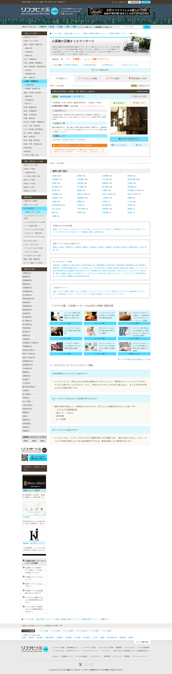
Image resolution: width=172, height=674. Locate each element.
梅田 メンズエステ (89, 291)
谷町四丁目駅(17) (28, 350)
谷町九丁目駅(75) (28, 357)
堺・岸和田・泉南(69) (31, 133)
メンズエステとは (58, 650)
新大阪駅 (55, 187)
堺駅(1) (25, 416)
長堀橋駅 (80, 198)
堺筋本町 (42, 27)
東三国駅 (105, 205)
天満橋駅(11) (27, 346)
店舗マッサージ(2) (59, 229)
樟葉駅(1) (25, 412)
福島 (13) (28, 55)
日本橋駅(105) (27, 291)
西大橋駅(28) (27, 324)
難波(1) (85, 247)
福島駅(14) (26, 335)
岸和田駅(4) (26, 423)
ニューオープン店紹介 (88, 647)
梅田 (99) (28, 48)
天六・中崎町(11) (30, 59)
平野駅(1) (25, 398)
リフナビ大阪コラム (85, 27)
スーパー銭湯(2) (82, 232)
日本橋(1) (93, 247)
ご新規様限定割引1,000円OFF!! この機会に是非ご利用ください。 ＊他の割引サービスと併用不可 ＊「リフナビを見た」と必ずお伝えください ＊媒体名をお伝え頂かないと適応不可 (79, 151)
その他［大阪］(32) (30, 155)
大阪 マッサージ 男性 (60, 291)
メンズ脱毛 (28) (30, 226)
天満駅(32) (26, 339)
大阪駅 (54, 176)
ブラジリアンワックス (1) (34, 237)
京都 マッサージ (76, 291)
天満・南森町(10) (30, 107)
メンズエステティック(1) (100, 229)
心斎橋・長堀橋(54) (30, 81)
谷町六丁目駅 (107, 194)
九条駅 (79, 205)
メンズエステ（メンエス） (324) (34, 217)
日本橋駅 (80, 179)
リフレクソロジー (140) (33, 248)
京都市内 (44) (29, 172)
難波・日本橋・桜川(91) (32, 93)
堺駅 (53, 212)
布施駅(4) (25, 431)
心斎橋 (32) (29, 85)
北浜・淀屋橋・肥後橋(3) (32, 63)
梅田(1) (55, 247)
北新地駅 (80, 183)
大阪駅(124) (26, 273)
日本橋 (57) (29, 100)
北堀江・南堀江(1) (66, 247)
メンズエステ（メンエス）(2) (78, 229)
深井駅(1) (25, 427)
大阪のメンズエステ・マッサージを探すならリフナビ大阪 (87, 670)
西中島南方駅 (57, 205)
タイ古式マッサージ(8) (32, 255)
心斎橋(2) (77, 247)
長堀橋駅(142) (27, 365)
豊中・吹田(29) (29, 137)
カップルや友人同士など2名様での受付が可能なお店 (109, 268)
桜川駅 (54, 190)
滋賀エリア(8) (28, 187)
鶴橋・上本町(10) (30, 115)
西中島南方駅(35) (28, 387)
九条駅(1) (25, 390)
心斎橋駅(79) (27, 288)
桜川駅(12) (26, 332)
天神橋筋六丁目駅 (134, 190)
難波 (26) (28, 96)
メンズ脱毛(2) (115, 229)
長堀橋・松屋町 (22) (32, 89)
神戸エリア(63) (29, 180)
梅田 (74, 27)
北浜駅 (130, 183)
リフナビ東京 (94, 631)
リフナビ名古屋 (81, 631)
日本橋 (59, 27)
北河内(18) (27, 148)
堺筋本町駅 (132, 179)
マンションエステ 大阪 (106, 291)
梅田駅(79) (26, 277)
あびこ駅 (55, 209)
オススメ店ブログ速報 (106, 647)
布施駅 (54, 216)
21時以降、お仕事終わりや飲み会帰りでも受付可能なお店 (74, 265)
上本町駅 (105, 198)
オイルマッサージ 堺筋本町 (126, 291)
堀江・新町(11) (29, 78)
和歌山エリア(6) (29, 191)
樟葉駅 (130, 209)
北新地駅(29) (27, 306)
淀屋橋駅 (105, 176)
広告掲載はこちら (129, 650)
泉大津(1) (116, 247)
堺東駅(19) (26, 420)
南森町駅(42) (27, 310)
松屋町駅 (55, 198)
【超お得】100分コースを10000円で (74, 139)
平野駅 (130, 205)
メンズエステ (28, 208)
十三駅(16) (26, 383)
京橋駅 (54, 201)
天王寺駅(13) (27, 295)
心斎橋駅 (55, 179)
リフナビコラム (129, 647)
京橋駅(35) (26, 376)
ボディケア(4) (69, 232)
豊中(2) (124, 247)
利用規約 (127, 656)
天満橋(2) (108, 247)
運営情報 (107, 656)
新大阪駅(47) (27, 317)
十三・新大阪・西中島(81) (33, 129)
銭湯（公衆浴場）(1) (96, 232)
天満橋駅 (55, 194)
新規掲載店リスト (73, 647)
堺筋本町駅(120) (28, 299)
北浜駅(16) (26, 313)
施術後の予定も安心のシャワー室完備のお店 (85, 271)
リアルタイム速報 (58, 647)
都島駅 (79, 201)
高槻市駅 (105, 209)
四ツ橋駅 (80, 187)
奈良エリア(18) (29, 184)
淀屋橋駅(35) (27, 280)
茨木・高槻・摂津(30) (31, 140)
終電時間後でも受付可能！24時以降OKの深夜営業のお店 (117, 265)
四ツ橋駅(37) (27, 321)
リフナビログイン (96, 656)
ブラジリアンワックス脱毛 (85, 294)
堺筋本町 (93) (29, 74)
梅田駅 (79, 176)
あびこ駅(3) (26, 401)
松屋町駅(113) (27, 361)
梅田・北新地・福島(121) (32, 44)
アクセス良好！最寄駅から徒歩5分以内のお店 (72, 276)
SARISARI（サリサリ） (69, 96)
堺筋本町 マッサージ (66, 294)
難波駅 (130, 176)
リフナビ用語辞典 (143, 647)
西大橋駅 (105, 187)
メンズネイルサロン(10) (130, 229)
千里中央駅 (81, 209)
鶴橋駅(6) (25, 372)
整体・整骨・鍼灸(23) (31, 259)
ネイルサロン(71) (30, 241)
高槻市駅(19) (27, 409)
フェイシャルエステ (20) (33, 229)
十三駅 (130, 201)
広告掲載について (67, 656)
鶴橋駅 (130, 198)
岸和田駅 (105, 212)
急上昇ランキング (73, 650)
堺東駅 (79, 212)
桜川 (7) (27, 104)
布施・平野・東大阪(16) (32, 144)
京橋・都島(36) (29, 118)
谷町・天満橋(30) (30, 111)
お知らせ (55, 656)
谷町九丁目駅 (132, 194)
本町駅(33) (26, 302)
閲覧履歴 (98, 27)
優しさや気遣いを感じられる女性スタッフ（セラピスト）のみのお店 (81, 273)
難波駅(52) (26, 284)
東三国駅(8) (26, 394)
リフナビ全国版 (28, 631)
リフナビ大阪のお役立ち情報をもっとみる (134, 359)
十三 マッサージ (119, 294)
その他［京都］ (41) (32, 176)
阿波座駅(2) (26, 328)
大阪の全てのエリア (31, 37)
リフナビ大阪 (43, 631)
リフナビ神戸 (55, 631)
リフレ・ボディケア (31, 244)
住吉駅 (104, 201)
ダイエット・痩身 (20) (33, 233)
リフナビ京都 (68, 631)
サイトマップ (117, 656)
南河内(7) (27, 151)
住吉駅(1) (25, 379)
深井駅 (130, 212)
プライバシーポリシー (139, 656)
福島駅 (79, 190)
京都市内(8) (133, 247)
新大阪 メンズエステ (104, 294)
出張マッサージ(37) (30, 41)
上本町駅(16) (27, 368)
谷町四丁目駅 (82, 194)
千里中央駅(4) (27, 405)
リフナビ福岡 (106, 631)
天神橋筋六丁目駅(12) (30, 343)
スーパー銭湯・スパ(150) (32, 263)
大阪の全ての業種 (30, 201)
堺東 (67, 27)
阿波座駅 (131, 187)
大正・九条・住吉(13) (31, 126)
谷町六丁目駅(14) (28, 354)
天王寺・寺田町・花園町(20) (34, 122)
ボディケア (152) (31, 252)
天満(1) (100, 247)
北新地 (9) (28, 52)
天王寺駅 (105, 179)
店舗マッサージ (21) (32, 212)
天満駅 (104, 190)
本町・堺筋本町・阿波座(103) (34, 67)
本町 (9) (27, 70)
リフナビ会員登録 (81, 656)
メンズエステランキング (89, 650)
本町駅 (54, 183)
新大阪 (51, 27)
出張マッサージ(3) (30, 165)
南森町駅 (105, 183)
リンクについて (105, 650)
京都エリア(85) (29, 169)
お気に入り (107, 27)
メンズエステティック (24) (34, 222)
